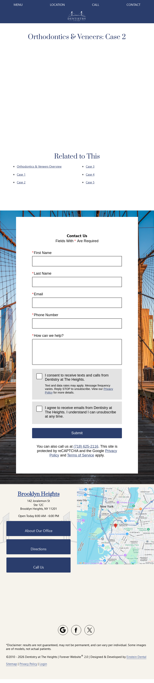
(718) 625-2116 (86, 447)
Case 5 (90, 182)
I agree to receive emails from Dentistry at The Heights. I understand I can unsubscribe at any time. (80, 412)
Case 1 (21, 174)
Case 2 (21, 182)
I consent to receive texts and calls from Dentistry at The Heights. (81, 383)
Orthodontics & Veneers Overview (39, 166)
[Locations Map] (115, 566)
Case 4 (90, 174)
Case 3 (90, 166)
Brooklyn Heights (39, 534)
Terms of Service (80, 455)
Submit (77, 433)
